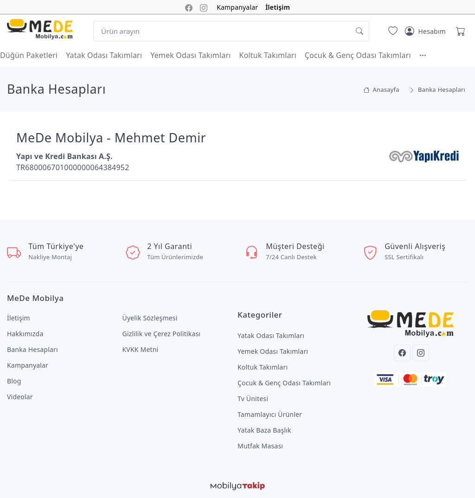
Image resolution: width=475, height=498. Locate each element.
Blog (14, 381)
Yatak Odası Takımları (104, 55)
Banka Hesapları (32, 349)
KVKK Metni (140, 349)
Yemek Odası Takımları (190, 55)
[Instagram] (420, 353)
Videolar (20, 396)
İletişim (277, 7)
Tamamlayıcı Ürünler (270, 414)
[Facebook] (402, 353)
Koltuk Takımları (267, 55)
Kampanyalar (237, 7)
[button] (427, 55)
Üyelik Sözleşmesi (150, 317)
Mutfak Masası (260, 445)
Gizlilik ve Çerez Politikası (161, 333)
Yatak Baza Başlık (264, 430)
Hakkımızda (25, 333)
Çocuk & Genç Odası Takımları (358, 55)
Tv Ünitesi (253, 398)
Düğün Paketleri (29, 55)
